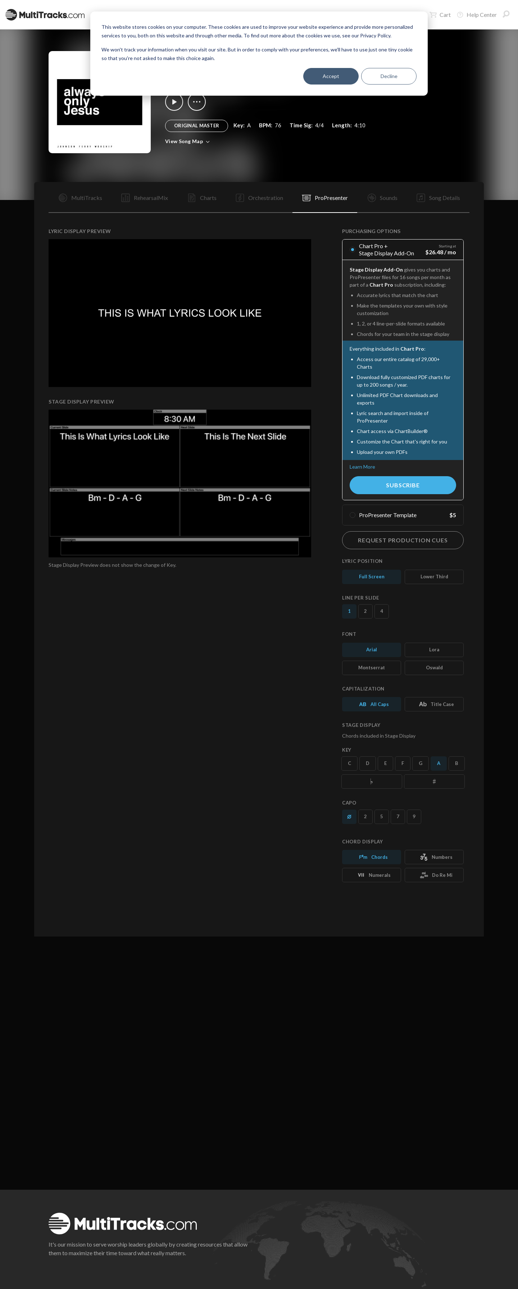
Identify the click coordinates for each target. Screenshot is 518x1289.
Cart (440, 14)
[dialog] (259, 54)
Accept (331, 76)
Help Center (476, 14)
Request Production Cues (402, 540)
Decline (389, 76)
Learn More (362, 467)
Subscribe (402, 485)
